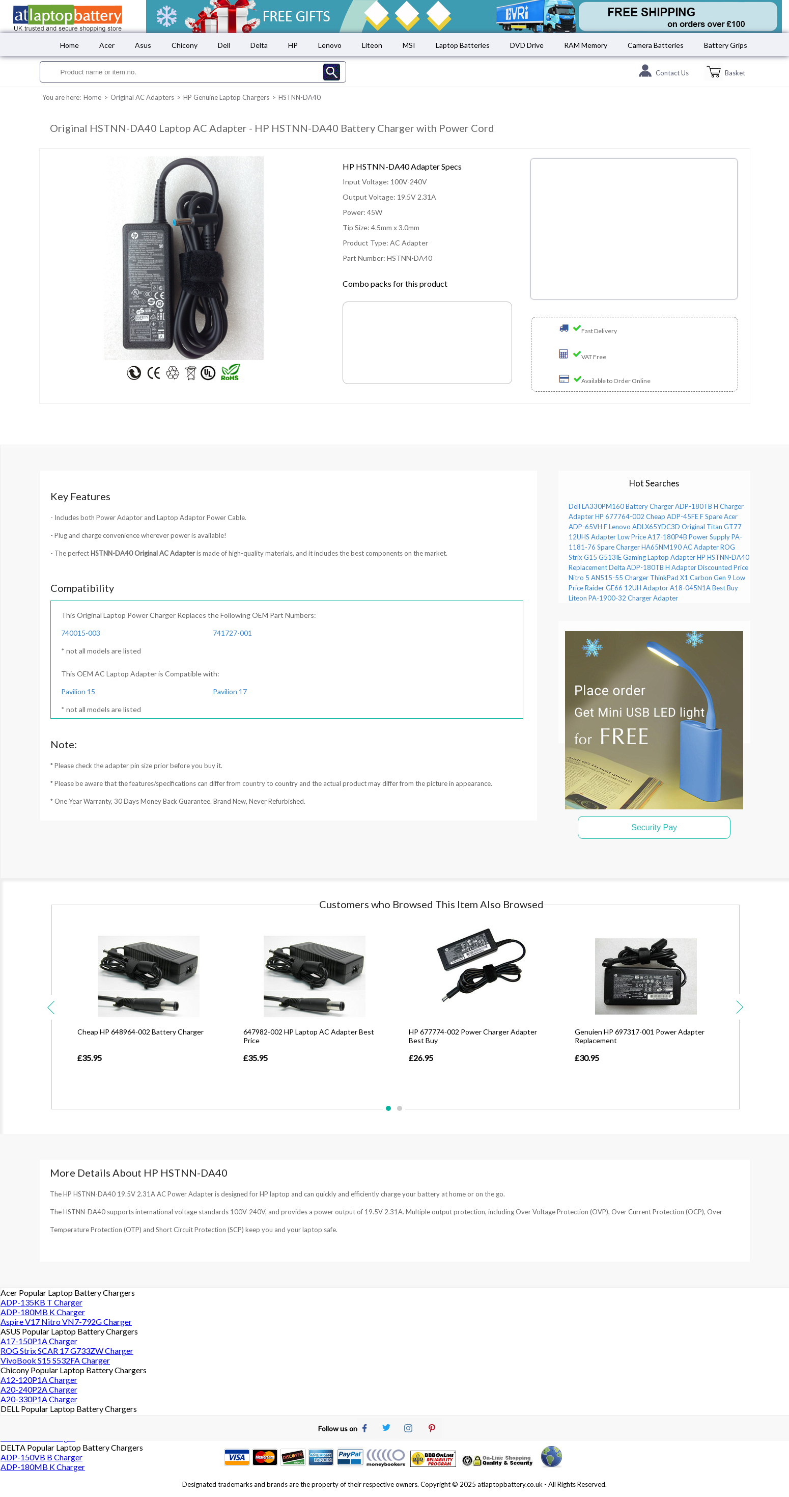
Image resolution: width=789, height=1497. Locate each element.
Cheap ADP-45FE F (674, 516)
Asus (143, 45)
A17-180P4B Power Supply (688, 537)
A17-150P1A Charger (39, 1341)
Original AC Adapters (142, 97)
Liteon (372, 45)
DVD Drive (527, 45)
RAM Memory (585, 45)
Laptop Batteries (463, 45)
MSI (409, 45)
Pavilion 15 (78, 691)
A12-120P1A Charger (39, 1379)
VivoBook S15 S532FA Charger (55, 1360)
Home (69, 45)
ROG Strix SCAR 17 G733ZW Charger (67, 1350)
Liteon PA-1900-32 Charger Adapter (623, 598)
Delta (259, 45)
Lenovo (330, 45)
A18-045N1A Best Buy (704, 588)
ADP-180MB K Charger (43, 1312)
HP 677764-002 (619, 516)
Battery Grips (725, 45)
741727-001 (232, 633)
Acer (107, 45)
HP (293, 45)
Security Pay (654, 827)
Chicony (185, 45)
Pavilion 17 (230, 691)
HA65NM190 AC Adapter (680, 547)
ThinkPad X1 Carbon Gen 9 (690, 578)
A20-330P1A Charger (39, 1399)
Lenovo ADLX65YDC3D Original (657, 527)
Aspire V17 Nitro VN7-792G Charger (66, 1321)
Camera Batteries (656, 45)
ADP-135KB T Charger (41, 1302)
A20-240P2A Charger (39, 1389)
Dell (224, 45)
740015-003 (80, 633)
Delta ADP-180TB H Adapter (652, 567)
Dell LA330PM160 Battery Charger (621, 506)
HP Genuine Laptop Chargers (226, 97)
